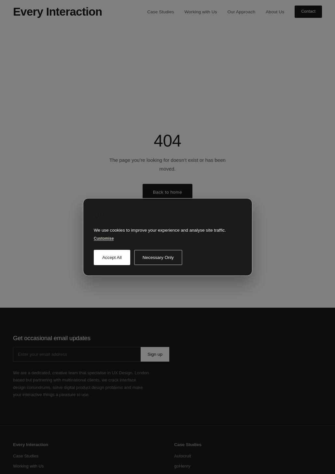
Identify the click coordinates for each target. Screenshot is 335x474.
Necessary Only (158, 257)
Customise (104, 238)
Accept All (112, 257)
